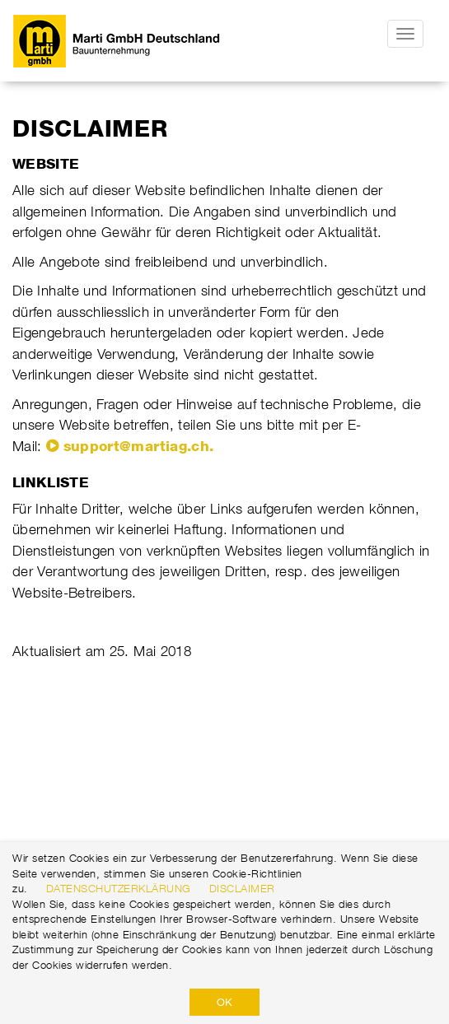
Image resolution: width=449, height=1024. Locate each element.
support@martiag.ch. (138, 446)
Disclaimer (242, 888)
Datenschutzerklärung (118, 888)
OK (224, 1001)
